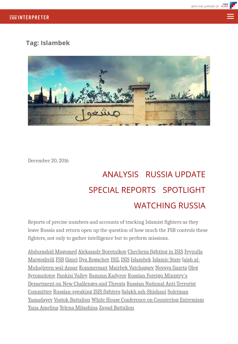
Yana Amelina (43, 307)
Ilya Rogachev (94, 259)
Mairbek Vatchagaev (131, 267)
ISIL (115, 259)
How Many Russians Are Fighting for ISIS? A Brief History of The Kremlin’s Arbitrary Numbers (117, 142)
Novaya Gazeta (171, 267)
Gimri (71, 259)
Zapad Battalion (116, 307)
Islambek (141, 259)
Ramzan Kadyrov (107, 275)
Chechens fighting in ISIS (155, 251)
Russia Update (175, 174)
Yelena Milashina (79, 307)
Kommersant (93, 267)
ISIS (125, 259)
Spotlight (184, 189)
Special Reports (122, 189)
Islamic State (166, 259)
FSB (60, 259)
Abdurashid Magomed (52, 251)
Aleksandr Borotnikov (102, 251)
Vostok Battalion (72, 300)
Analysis (120, 174)
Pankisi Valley (72, 275)
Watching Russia (169, 205)
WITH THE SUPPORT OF (205, 6)
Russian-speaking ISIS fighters (86, 291)
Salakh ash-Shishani (144, 291)
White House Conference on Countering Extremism (148, 300)
